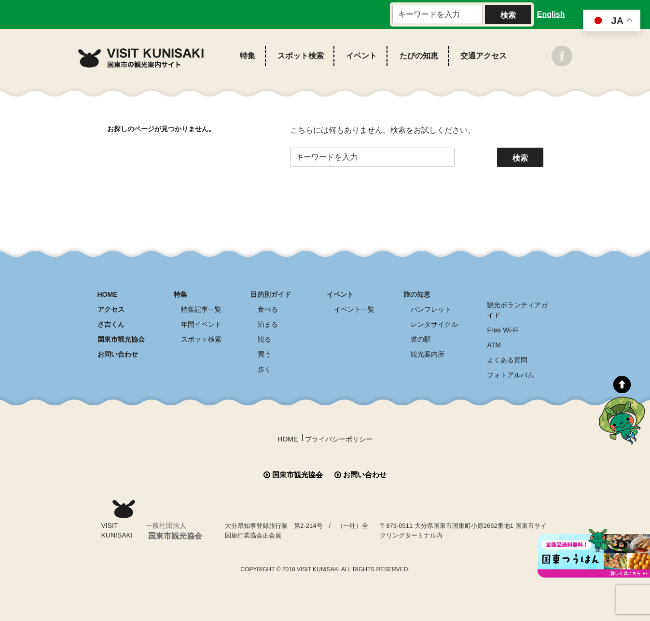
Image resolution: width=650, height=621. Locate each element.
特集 (247, 56)
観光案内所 (427, 354)
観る (264, 339)
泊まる (268, 324)
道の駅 (421, 339)
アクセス (110, 309)
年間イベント (201, 324)
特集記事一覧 (201, 309)
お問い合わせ (117, 354)
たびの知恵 (419, 56)
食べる (268, 309)
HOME (107, 294)
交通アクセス (483, 56)
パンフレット (431, 309)
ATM (494, 345)
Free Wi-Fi (502, 330)
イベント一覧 (354, 309)
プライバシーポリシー (339, 439)
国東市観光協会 (121, 339)
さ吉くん (110, 324)
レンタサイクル (434, 324)
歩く (264, 369)
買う (264, 354)
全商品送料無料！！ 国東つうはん (594, 553)
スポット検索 (300, 56)
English (551, 14)
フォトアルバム (510, 375)
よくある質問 (507, 360)
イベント (361, 56)
